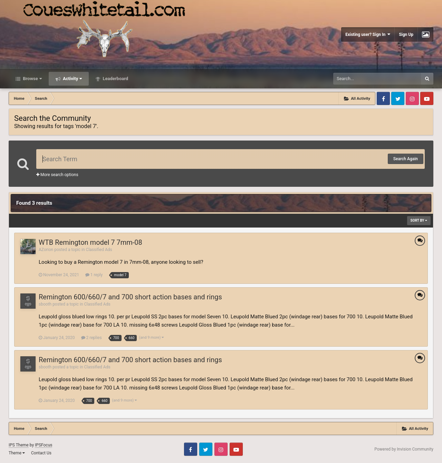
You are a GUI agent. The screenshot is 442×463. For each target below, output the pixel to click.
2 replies (91, 337)
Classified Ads (99, 249)
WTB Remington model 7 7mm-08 (90, 242)
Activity (72, 78)
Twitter (397, 98)
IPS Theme (19, 445)
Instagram (412, 98)
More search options (57, 174)
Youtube (426, 98)
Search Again (405, 158)
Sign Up (406, 34)
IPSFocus (43, 445)
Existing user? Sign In (367, 34)
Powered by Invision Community (403, 449)
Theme (17, 453)
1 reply (94, 274)
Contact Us (41, 453)
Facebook (383, 98)
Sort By (419, 220)
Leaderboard (115, 78)
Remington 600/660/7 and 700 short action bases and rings (130, 297)
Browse (32, 78)
